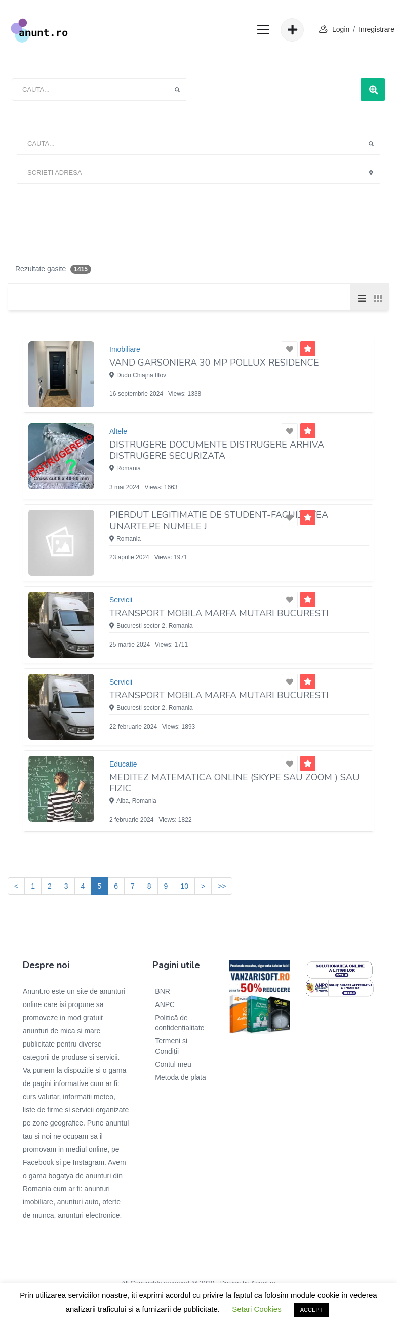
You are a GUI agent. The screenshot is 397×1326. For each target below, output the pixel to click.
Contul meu (173, 1064)
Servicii (120, 600)
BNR (162, 991)
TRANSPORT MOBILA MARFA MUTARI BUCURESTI (219, 613)
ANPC (165, 1004)
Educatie (123, 764)
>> (222, 886)
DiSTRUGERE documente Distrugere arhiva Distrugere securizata (216, 450)
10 (184, 886)
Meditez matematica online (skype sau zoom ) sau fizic (234, 782)
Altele (118, 431)
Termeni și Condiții (171, 1046)
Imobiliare (124, 349)
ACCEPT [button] (311, 1310)
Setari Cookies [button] (257, 1309)
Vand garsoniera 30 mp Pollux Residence (214, 362)
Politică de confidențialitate (179, 1023)
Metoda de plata (180, 1077)
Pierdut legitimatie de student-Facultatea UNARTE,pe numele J (218, 520)
